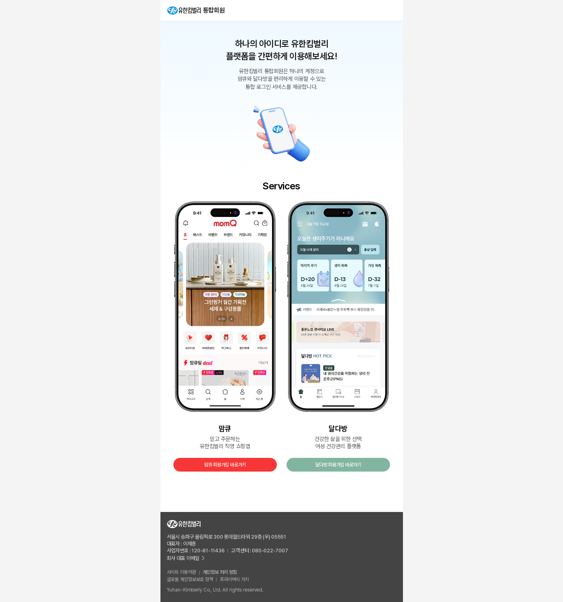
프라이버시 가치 (234, 579)
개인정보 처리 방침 (220, 572)
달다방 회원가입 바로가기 (338, 465)
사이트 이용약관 (181, 572)
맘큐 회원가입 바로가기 (225, 465)
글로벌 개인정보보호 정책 (190, 579)
